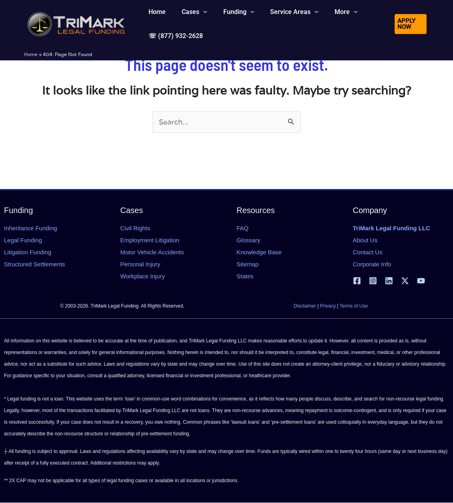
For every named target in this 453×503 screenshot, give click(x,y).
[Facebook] (357, 281)
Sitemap (248, 264)
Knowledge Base (259, 252)
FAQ (243, 228)
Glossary (248, 240)
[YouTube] (421, 281)
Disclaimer (305, 306)
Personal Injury (140, 264)
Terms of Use (354, 306)
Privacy (328, 306)
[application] (198, 18)
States (245, 276)
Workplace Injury (142, 276)
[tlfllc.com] (76, 34)
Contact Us (368, 252)
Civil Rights (135, 228)
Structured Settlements (34, 264)
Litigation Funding (27, 252)
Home (31, 77)
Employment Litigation (150, 240)
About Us (365, 240)
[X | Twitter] (405, 281)
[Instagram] (373, 281)
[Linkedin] (389, 281)
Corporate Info (372, 264)
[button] (189, 17)
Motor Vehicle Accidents (152, 252)
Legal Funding (23, 240)
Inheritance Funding (30, 228)
